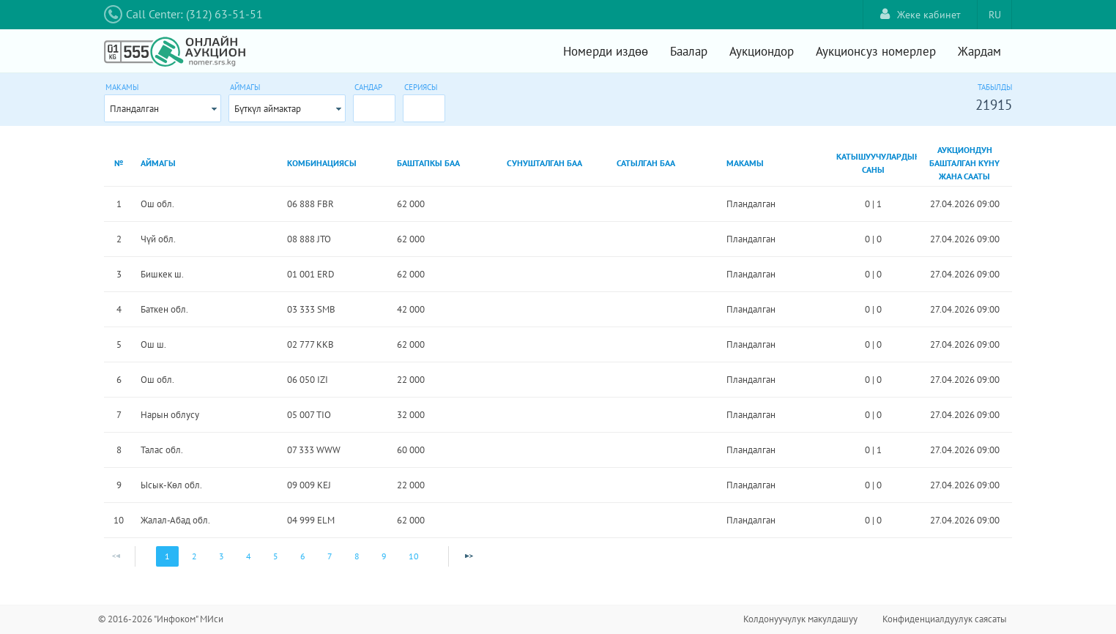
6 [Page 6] (302, 556)
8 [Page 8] (357, 556)
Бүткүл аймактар (267, 108)
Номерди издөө (605, 51)
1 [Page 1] (167, 556)
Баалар (688, 51)
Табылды (995, 87)
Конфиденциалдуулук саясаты (944, 619)
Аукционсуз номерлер (876, 51)
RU (995, 14)
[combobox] (162, 108)
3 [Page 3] (221, 556)
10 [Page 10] (414, 556)
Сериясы (420, 87)
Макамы (121, 87)
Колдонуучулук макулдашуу (800, 619)
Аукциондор (761, 51)
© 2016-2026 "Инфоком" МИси (160, 619)
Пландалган (134, 108)
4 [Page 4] (248, 556)
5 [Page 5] (275, 556)
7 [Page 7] (329, 556)
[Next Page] (468, 556)
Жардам (979, 51)
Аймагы (245, 87)
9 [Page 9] (384, 556)
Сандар (368, 87)
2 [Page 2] (194, 556)
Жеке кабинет (920, 14)
